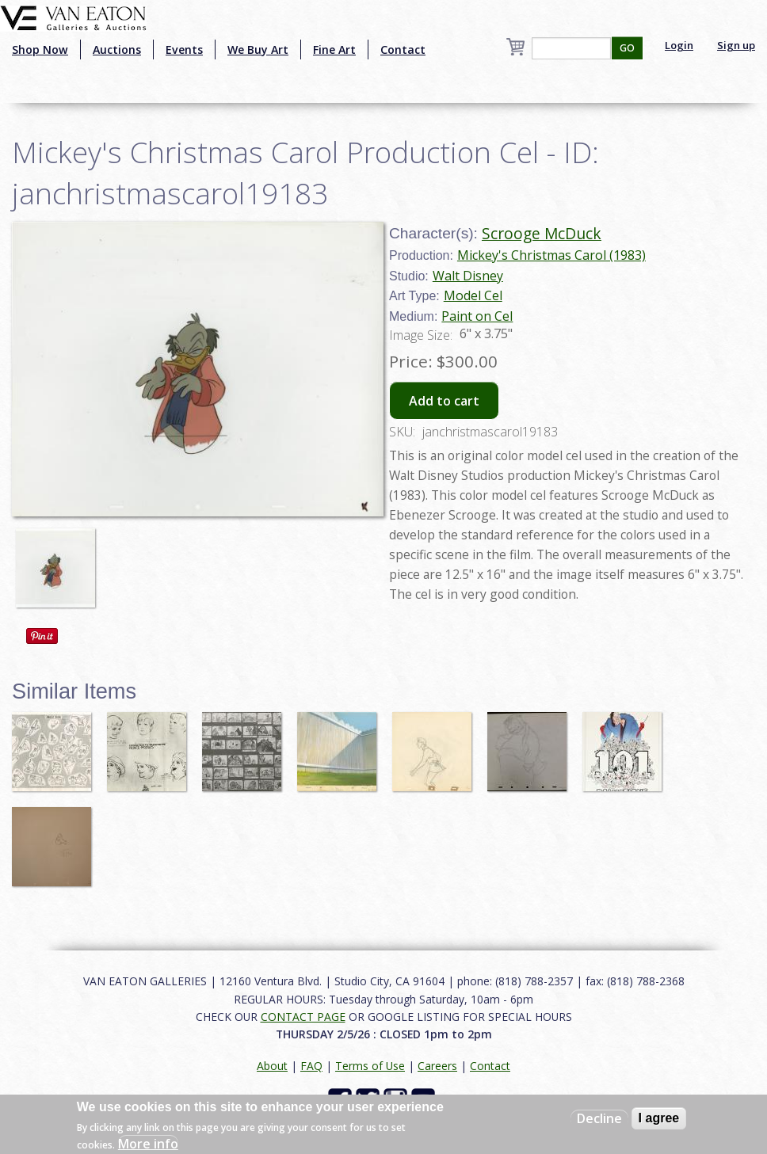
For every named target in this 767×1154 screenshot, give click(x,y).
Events (184, 49)
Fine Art (334, 49)
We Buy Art (257, 49)
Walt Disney (468, 275)
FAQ (311, 1065)
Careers (437, 1065)
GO (627, 48)
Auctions (117, 49)
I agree (659, 1118)
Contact (402, 49)
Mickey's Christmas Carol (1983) (551, 255)
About (272, 1065)
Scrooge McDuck (541, 233)
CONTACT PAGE (303, 1016)
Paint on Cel (477, 316)
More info (148, 1143)
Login (679, 45)
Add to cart (444, 400)
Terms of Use (370, 1065)
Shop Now (40, 49)
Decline (599, 1118)
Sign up (736, 45)
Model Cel (473, 295)
